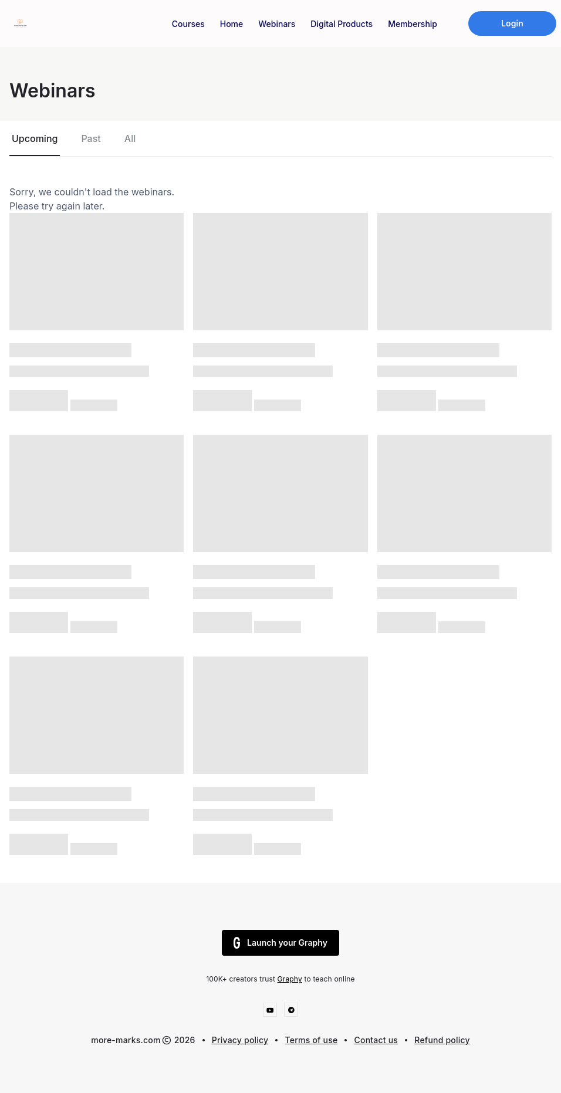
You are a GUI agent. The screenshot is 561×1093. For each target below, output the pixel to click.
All (130, 138)
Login (512, 23)
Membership (412, 24)
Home (232, 24)
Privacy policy (240, 1040)
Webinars (276, 24)
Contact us (376, 1040)
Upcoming (35, 138)
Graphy (290, 978)
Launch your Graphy (280, 943)
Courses (188, 24)
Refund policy (441, 1040)
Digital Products (341, 24)
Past (90, 138)
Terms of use (311, 1040)
